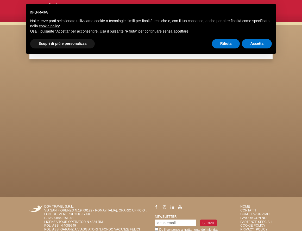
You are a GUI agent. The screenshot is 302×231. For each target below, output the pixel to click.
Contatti (248, 210)
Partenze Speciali (256, 222)
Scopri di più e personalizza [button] (62, 43)
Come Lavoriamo (254, 214)
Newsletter (166, 216)
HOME (245, 206)
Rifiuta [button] (226, 43)
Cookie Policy (252, 225)
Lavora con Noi (253, 218)
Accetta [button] (256, 43)
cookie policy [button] (49, 26)
